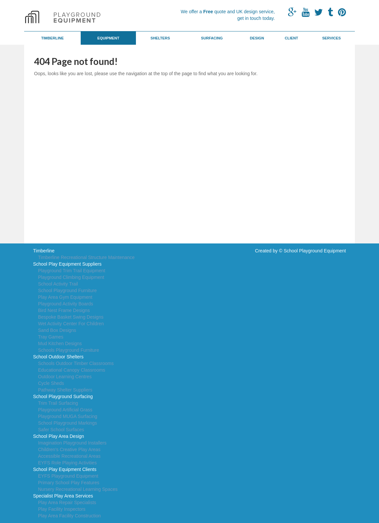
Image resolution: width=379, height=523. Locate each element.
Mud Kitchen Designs (60, 343)
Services (331, 38)
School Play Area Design (58, 436)
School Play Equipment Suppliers (67, 264)
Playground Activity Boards (65, 303)
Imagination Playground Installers (72, 442)
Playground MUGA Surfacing (67, 416)
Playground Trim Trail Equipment (71, 270)
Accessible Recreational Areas (69, 456)
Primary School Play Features (68, 482)
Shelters (160, 38)
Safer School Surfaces (61, 429)
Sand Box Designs (57, 330)
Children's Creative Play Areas (69, 449)
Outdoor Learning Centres (65, 376)
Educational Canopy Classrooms (71, 370)
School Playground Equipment (315, 250)
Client (291, 38)
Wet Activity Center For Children (71, 323)
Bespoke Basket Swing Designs (71, 317)
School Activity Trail (58, 284)
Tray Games (50, 337)
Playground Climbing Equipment (71, 277)
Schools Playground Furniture (68, 350)
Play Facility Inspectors (61, 509)
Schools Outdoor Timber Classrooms (76, 363)
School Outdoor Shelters (58, 356)
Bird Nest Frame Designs (64, 310)
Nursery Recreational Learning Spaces (77, 489)
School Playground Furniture (67, 290)
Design (257, 38)
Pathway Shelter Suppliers (65, 389)
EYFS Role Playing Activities (67, 462)
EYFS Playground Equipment (68, 476)
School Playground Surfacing (63, 396)
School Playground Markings (67, 423)
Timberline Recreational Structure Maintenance (86, 257)
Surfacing (212, 38)
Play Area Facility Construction (69, 515)
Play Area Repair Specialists (67, 502)
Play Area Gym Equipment (65, 297)
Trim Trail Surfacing (58, 403)
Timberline (52, 38)
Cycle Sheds (51, 383)
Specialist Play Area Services (63, 495)
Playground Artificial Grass (65, 409)
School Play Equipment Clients (64, 469)
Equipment (108, 38)
